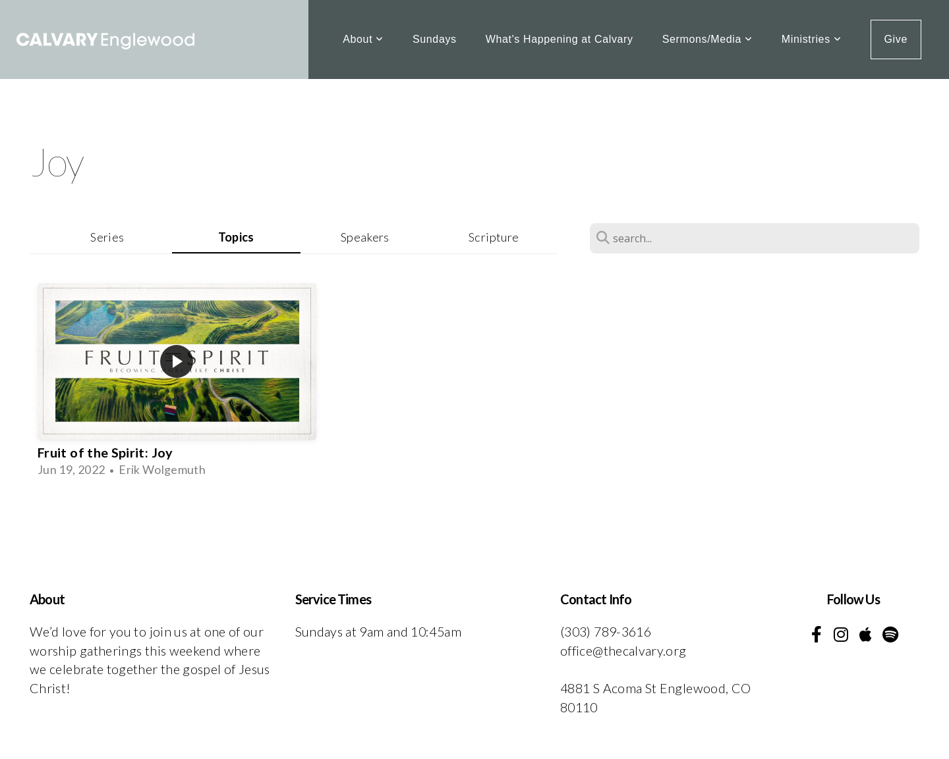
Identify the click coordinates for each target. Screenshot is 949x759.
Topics (236, 237)
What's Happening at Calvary (559, 39)
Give (895, 39)
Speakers (365, 237)
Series (107, 237)
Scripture (494, 237)
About (363, 39)
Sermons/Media (707, 39)
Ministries (812, 39)
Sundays (435, 39)
